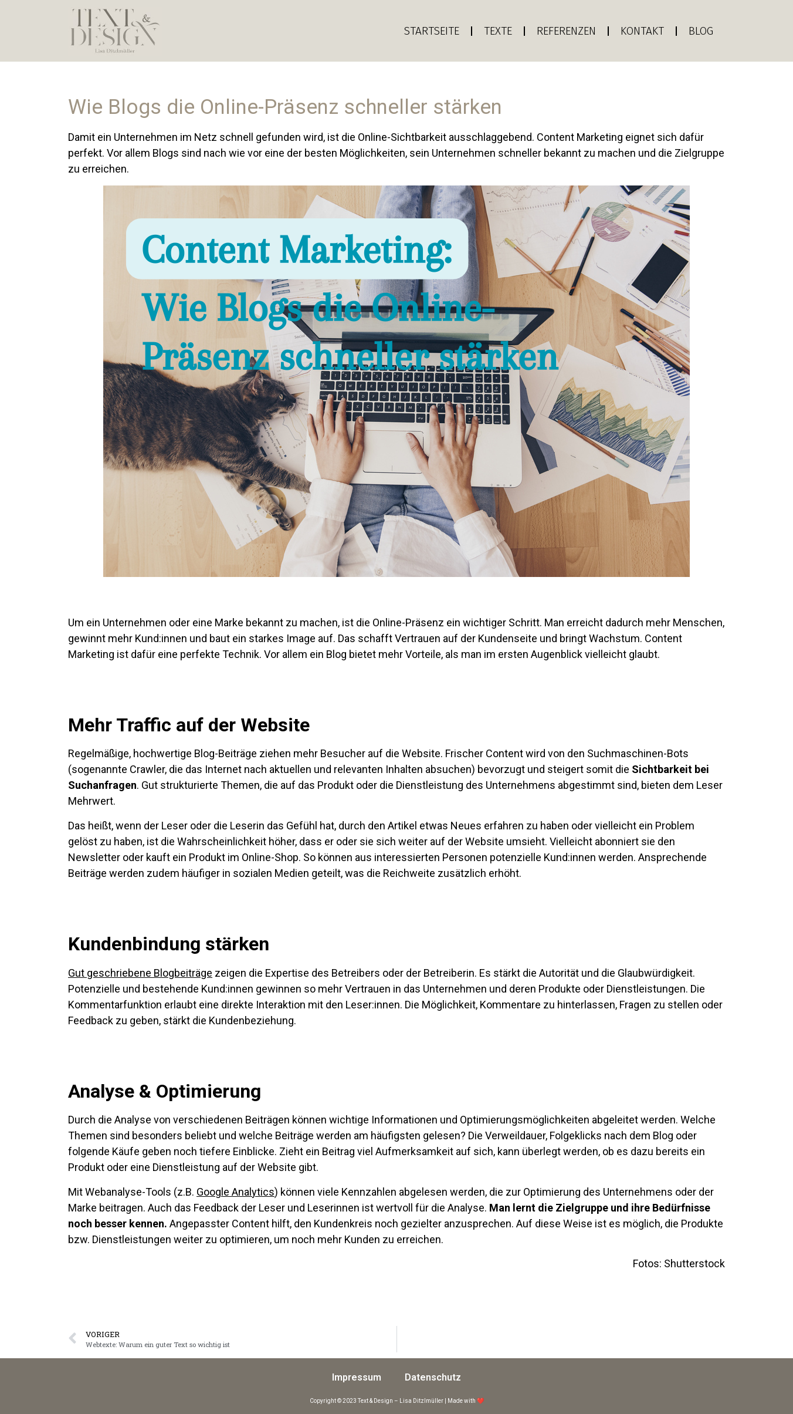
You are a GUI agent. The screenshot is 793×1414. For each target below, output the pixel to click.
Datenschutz (433, 1377)
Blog (701, 31)
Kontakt (642, 31)
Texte (498, 31)
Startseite (431, 31)
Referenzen (566, 31)
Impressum (356, 1377)
